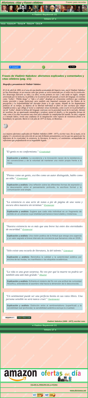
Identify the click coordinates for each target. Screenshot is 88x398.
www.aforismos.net (78, 391)
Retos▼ (30, 24)
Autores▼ (11, 24)
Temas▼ (21, 24)
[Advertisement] (44, 44)
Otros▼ (39, 24)
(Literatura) (68, 251)
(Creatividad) (44, 152)
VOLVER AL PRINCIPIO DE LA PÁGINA (44, 385)
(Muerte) (43, 275)
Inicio (3, 24)
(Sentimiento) (54, 299)
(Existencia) (49, 205)
